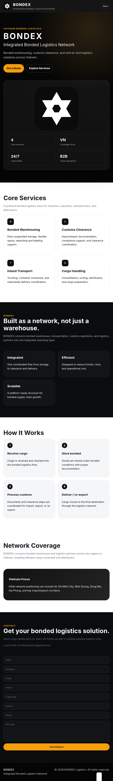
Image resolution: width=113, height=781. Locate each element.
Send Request (56, 747)
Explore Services (39, 68)
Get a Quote (14, 68)
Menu (105, 6)
